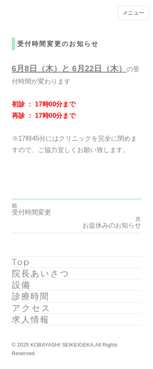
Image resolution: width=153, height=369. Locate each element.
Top (21, 262)
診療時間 (30, 296)
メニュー (133, 13)
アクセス (31, 308)
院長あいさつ (41, 273)
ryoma (20, 171)
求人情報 (30, 319)
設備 (21, 285)
